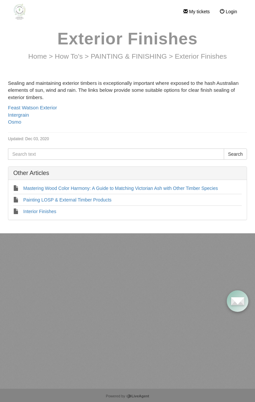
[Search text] (116, 154)
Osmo (14, 122)
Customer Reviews (161, 282)
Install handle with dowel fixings (47, 357)
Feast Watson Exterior (32, 107)
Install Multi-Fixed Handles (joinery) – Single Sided (64, 377)
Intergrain (19, 115)
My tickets (196, 11)
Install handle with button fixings (48, 367)
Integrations (154, 292)
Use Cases (154, 272)
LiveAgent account (48, 285)
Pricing (150, 262)
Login (228, 11)
